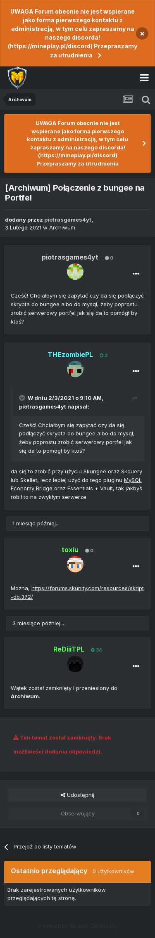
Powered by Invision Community (77, 926)
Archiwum (62, 227)
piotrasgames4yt (42, 406)
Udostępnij (77, 795)
